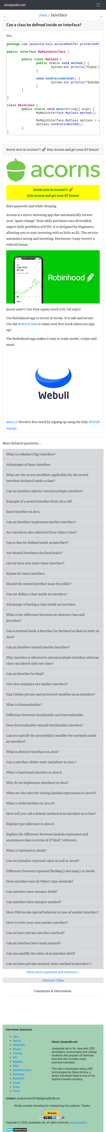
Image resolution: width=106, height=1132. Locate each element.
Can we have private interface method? (35, 933)
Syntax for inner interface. (25, 573)
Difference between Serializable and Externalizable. (45, 715)
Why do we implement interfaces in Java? (37, 783)
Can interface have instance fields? (32, 891)
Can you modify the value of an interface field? (40, 953)
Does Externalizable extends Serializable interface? (44, 725)
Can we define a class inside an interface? (36, 594)
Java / (45, 15)
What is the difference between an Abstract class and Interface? (45, 618)
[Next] (100, 16)
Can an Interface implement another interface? (41, 522)
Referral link (27, 324)
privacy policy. (78, 1122)
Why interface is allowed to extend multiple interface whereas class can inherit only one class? (52, 660)
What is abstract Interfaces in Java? (32, 752)
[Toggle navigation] (98, 4)
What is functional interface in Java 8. (34, 772)
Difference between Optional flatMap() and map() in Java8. (50, 871)
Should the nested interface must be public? (39, 584)
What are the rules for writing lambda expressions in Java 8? (51, 793)
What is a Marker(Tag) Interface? (31, 454)
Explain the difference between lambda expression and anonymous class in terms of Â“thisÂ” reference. (47, 837)
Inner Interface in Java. (23, 512)
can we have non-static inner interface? (35, 563)
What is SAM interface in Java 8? (30, 803)
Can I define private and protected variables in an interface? (50, 694)
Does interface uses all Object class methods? (39, 881)
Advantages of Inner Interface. (28, 464)
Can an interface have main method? (33, 943)
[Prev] (5, 16)
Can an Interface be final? (25, 674)
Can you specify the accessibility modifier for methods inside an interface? (51, 738)
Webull (11, 422)
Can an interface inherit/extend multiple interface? (44, 491)
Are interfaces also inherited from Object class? (41, 532)
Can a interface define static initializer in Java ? (41, 762)
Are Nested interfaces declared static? (34, 553)
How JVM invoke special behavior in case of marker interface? (52, 912)
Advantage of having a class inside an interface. (41, 604)
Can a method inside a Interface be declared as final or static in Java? (52, 634)
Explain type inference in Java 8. (30, 824)
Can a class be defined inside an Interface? (37, 542)
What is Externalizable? (24, 704)
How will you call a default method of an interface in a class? (51, 813)
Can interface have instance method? (33, 902)
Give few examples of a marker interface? (37, 684)
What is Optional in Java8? (26, 850)
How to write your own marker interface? (37, 922)
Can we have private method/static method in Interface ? (48, 964)
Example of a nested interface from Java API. (39, 501)
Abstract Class (53, 980)
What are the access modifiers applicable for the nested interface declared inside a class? (47, 478)
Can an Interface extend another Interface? (38, 647)
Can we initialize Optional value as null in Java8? (43, 861)
